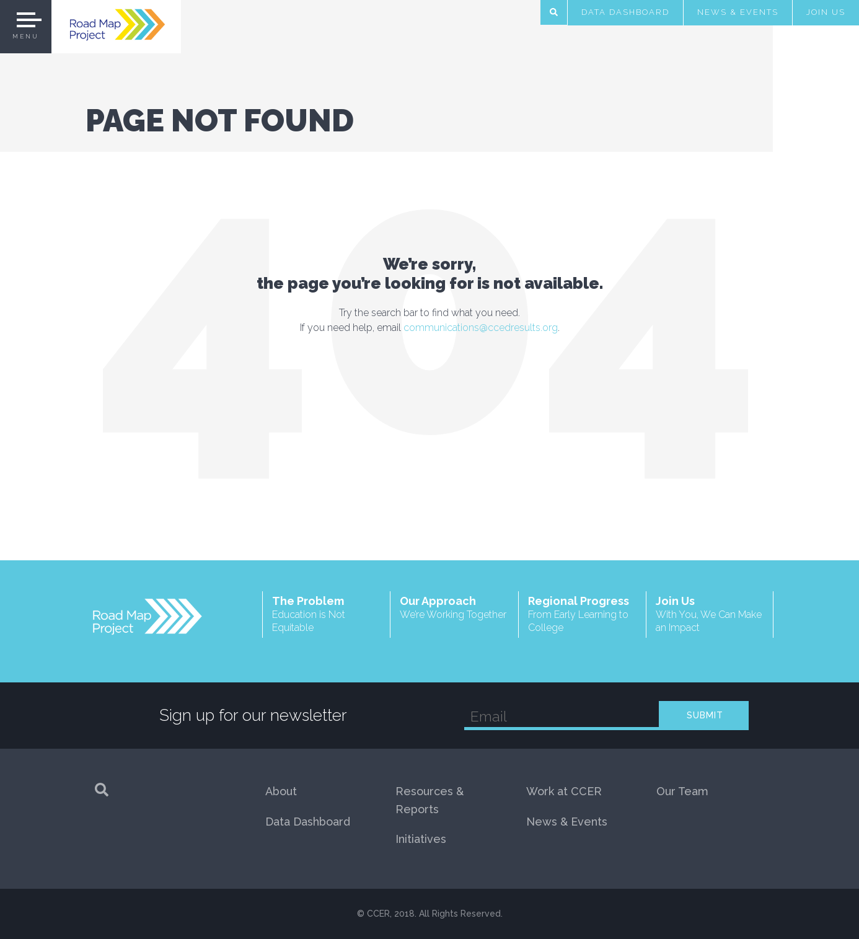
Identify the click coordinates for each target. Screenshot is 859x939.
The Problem (326, 614)
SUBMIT (705, 715)
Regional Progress (582, 614)
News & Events (737, 12)
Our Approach (454, 607)
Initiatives (420, 838)
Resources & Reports (429, 800)
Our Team (682, 791)
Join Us (825, 12)
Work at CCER (564, 791)
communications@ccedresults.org (480, 327)
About (281, 791)
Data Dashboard (625, 12)
